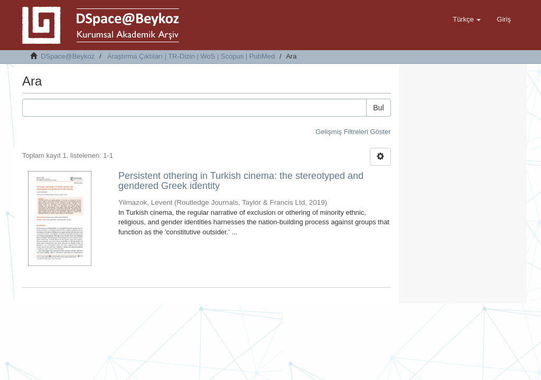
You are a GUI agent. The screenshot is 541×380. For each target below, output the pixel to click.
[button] (467, 19)
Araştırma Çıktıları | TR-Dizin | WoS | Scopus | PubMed (191, 56)
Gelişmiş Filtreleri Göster (352, 132)
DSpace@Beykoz (68, 56)
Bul (378, 107)
